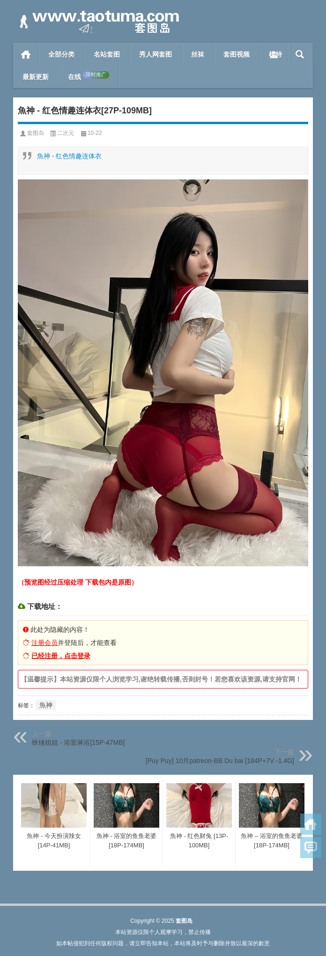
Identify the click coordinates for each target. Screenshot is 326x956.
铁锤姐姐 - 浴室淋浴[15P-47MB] (78, 742)
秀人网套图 (155, 54)
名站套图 (107, 54)
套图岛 (35, 133)
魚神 (45, 705)
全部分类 (61, 54)
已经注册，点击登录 (60, 656)
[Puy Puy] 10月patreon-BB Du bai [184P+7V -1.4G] (220, 760)
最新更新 (35, 77)
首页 (26, 54)
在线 (88, 76)
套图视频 (236, 54)
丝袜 (197, 54)
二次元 (65, 133)
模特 (275, 54)
